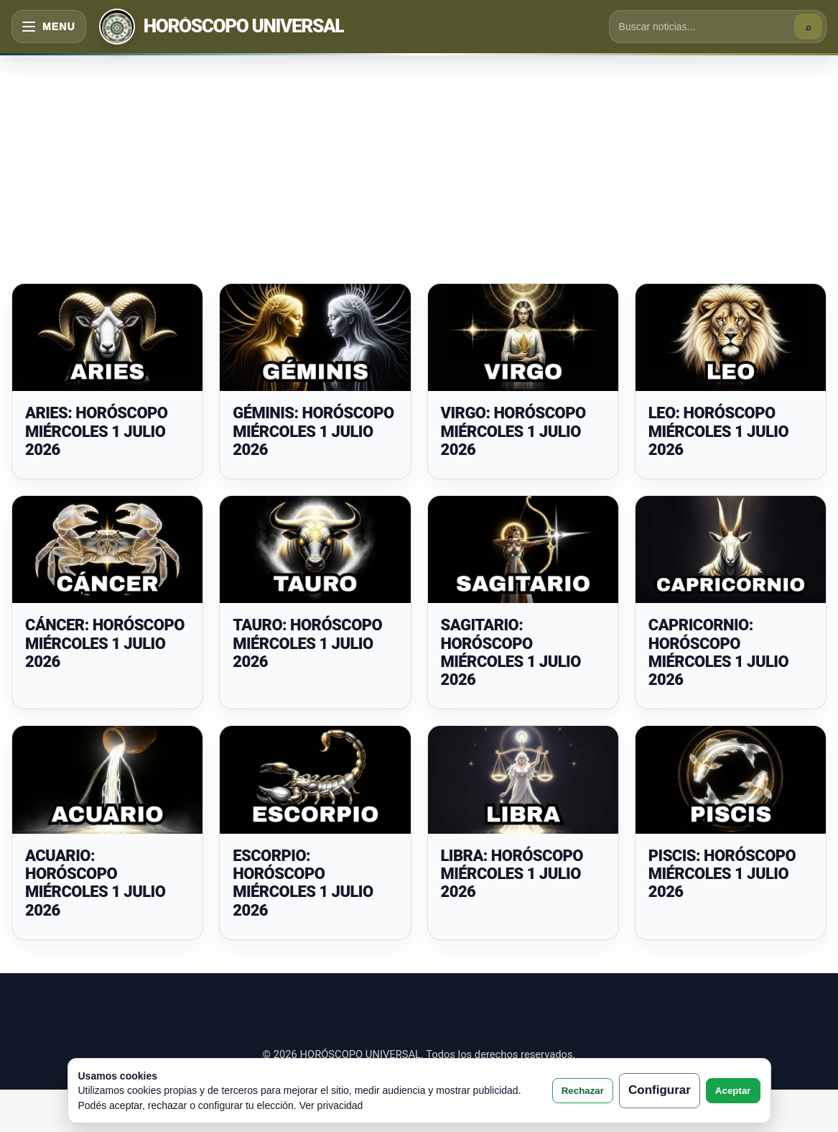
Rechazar (583, 1090)
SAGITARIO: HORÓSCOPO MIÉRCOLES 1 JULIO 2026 (511, 652)
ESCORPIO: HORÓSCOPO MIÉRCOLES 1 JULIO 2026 (303, 883)
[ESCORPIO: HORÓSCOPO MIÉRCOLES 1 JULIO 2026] (315, 779)
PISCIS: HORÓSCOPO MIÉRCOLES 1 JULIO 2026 (722, 874)
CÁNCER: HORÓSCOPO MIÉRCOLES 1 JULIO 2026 (105, 643)
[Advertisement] (419, 161)
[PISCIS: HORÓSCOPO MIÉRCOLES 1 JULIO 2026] (731, 779)
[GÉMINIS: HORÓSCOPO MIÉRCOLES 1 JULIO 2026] (315, 337)
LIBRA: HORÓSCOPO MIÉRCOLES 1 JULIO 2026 (512, 874)
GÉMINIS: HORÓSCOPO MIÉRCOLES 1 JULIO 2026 (313, 431)
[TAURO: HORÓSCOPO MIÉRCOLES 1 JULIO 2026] (315, 549)
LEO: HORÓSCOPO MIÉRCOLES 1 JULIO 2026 (718, 431)
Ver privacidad (331, 1105)
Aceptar (733, 1090)
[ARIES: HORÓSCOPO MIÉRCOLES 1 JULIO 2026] (107, 337)
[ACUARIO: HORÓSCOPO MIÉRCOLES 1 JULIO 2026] (107, 779)
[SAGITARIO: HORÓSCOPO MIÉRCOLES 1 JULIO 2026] (523, 549)
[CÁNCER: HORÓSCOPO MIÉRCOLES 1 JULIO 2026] (107, 549)
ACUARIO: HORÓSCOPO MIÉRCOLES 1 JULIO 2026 (95, 883)
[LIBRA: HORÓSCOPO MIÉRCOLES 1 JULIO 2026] (523, 779)
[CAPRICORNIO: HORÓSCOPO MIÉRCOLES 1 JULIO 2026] (731, 549)
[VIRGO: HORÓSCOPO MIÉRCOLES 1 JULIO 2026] (523, 337)
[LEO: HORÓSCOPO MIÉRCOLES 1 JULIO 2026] (731, 337)
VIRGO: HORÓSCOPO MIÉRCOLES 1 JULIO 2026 (513, 431)
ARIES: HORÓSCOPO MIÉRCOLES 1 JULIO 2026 (96, 431)
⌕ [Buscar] (808, 27)
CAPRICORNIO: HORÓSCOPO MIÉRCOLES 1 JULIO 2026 (718, 652)
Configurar (659, 1090)
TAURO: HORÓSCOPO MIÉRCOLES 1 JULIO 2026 (307, 643)
